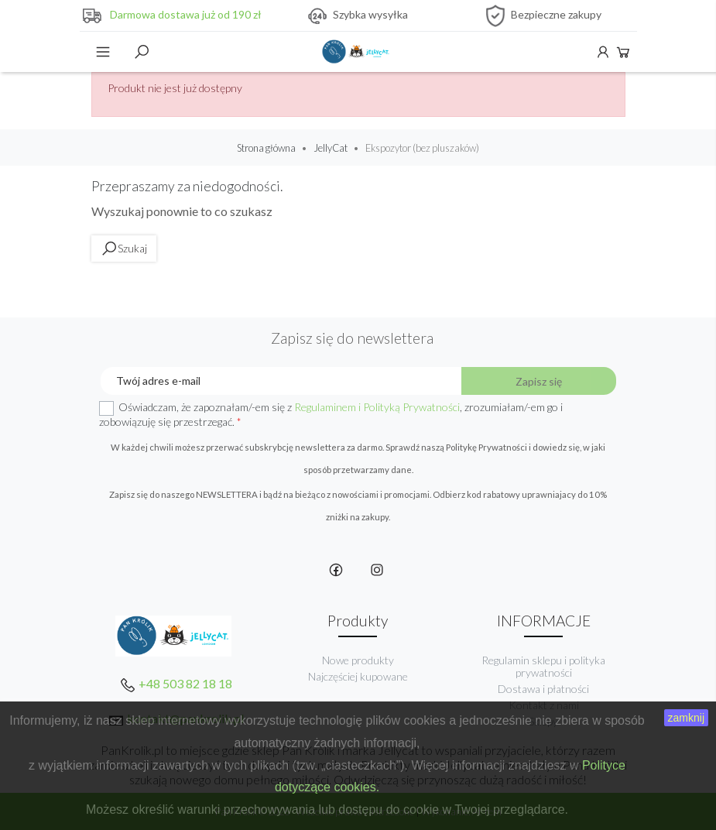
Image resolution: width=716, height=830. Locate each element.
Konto (603, 51)
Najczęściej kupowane (358, 676)
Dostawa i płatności (543, 688)
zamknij (686, 718)
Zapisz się (539, 381)
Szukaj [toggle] (141, 51)
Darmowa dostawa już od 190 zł (186, 14)
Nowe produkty (358, 660)
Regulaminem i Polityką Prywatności (377, 406)
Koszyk (623, 51)
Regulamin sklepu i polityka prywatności (543, 666)
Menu (102, 51)
